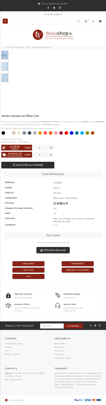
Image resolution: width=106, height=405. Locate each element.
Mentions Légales (12, 354)
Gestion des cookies (62, 358)
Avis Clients (59, 354)
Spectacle (28, 270)
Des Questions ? (61, 344)
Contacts (8, 347)
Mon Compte (59, 347)
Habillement (19, 47)
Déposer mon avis (53, 250)
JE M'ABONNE (73, 326)
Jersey (28, 47)
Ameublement (77, 264)
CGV (7, 351)
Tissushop (8, 47)
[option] (4, 56)
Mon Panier (58, 351)
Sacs (28, 276)
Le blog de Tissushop (13, 344)
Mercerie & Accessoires (77, 270)
